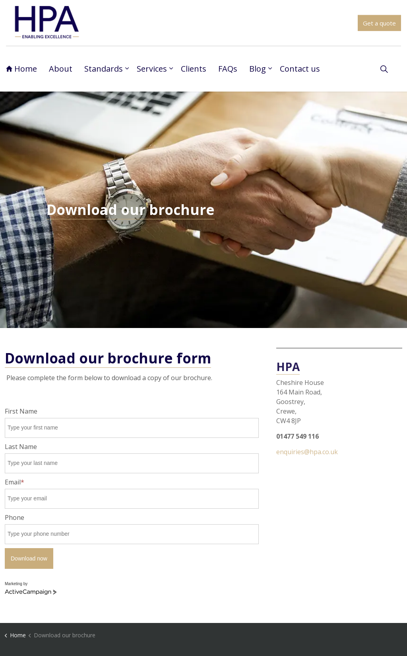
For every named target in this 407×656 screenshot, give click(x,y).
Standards (103, 68)
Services (152, 68)
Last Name (21, 446)
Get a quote (379, 23)
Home (21, 68)
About (60, 68)
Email (14, 482)
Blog (257, 68)
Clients (193, 68)
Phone (14, 517)
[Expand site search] (384, 69)
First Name (21, 411)
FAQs (227, 68)
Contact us (300, 68)
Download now (29, 558)
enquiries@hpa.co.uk (307, 451)
